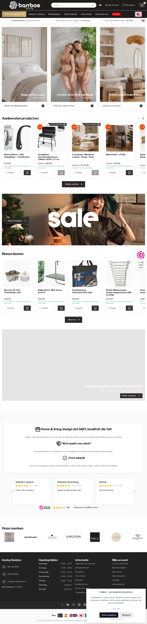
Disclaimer (79, 572)
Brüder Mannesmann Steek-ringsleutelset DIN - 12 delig (119, 292)
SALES (116, 14)
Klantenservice (101, 14)
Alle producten (118, 584)
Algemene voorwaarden (85, 563)
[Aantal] (20, 172)
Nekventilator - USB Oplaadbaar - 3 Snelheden (16, 156)
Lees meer (116, 608)
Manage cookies (116, 619)
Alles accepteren (109, 615)
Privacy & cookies (82, 588)
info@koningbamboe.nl (16, 581)
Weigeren (126, 615)
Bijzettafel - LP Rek (115, 155)
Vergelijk (10, 173)
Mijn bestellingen (119, 567)
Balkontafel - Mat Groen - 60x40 (50, 291)
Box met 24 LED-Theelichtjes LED (12, 291)
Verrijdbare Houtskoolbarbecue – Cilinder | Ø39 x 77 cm (48, 157)
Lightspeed (78, 620)
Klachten (79, 580)
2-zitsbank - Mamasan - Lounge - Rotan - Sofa (83, 156)
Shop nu (73, 320)
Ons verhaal (86, 14)
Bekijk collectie (73, 184)
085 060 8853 (13, 567)
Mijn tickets (116, 572)
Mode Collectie (70, 14)
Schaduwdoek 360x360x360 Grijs (82, 291)
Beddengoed (54, 14)
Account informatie (120, 563)
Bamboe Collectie (37, 14)
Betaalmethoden (82, 567)
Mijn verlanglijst (118, 576)
